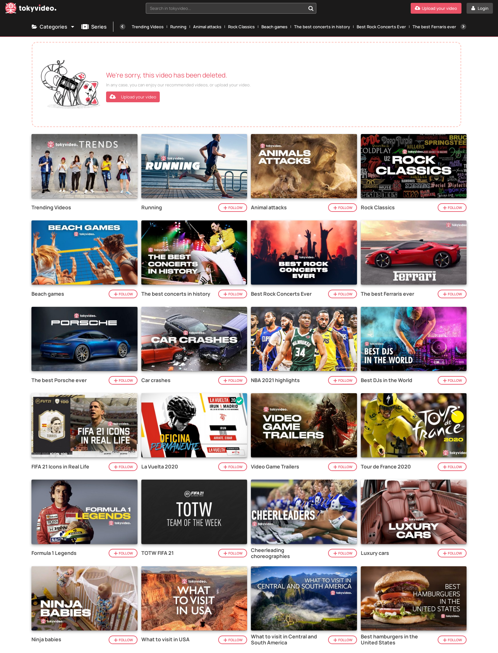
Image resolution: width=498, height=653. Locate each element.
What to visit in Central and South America (284, 640)
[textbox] (226, 8)
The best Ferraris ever (434, 27)
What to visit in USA (165, 639)
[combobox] (231, 8)
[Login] (480, 8)
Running (178, 27)
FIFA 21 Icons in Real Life (60, 467)
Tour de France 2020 (386, 467)
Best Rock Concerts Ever (381, 27)
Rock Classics (241, 27)
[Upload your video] (436, 8)
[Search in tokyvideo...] (311, 8)
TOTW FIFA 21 (157, 553)
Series (94, 26)
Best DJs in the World (386, 380)
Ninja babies (46, 639)
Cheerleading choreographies (270, 553)
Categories (53, 26)
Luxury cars (375, 553)
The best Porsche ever (59, 380)
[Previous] (122, 27)
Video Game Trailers (275, 467)
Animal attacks (207, 27)
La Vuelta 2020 (159, 467)
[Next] (463, 27)
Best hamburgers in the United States (389, 640)
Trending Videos (148, 27)
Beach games (274, 27)
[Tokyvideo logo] (31, 9)
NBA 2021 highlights (275, 380)
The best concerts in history (322, 27)
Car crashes (156, 380)
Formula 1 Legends (54, 553)
